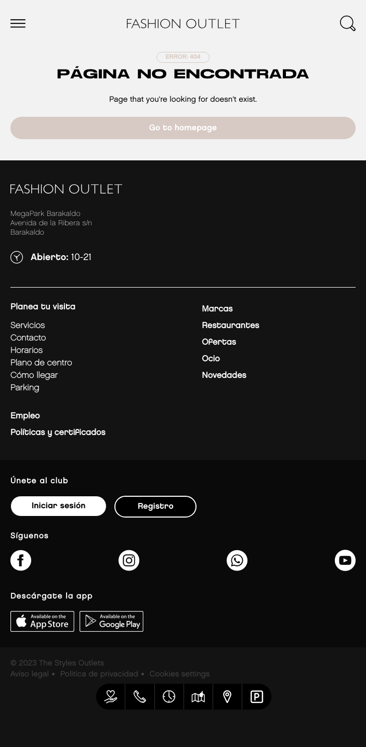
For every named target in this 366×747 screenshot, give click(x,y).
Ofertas (219, 342)
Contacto (28, 338)
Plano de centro (41, 363)
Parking (24, 388)
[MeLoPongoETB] (345, 567)
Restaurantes (230, 326)
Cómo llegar (34, 375)
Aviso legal (29, 674)
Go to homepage (183, 128)
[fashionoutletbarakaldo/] (20, 567)
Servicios (27, 326)
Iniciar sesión (58, 506)
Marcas (217, 309)
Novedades (224, 375)
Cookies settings (180, 674)
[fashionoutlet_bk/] (129, 567)
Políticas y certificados (58, 433)
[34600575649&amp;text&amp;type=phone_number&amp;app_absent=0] (237, 567)
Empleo (25, 416)
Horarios (26, 351)
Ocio (210, 359)
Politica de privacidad (99, 674)
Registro (156, 506)
